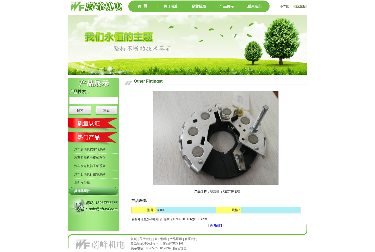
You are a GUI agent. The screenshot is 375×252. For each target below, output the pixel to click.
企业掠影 (161, 239)
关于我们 (146, 239)
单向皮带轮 (82, 183)
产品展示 (176, 239)
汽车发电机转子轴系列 (89, 166)
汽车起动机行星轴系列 (89, 174)
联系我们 (191, 239)
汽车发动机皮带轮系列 (89, 149)
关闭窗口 (216, 225)
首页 (134, 239)
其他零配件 (82, 191)
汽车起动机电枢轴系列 (89, 157)
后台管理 (180, 248)
